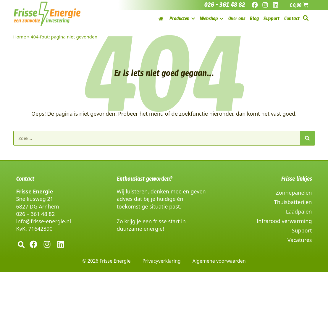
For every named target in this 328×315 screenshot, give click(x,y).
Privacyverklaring (161, 261)
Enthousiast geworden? (144, 178)
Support (302, 230)
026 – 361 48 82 (35, 213)
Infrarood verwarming (284, 220)
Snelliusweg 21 (34, 198)
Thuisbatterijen (293, 202)
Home (19, 37)
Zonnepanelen (294, 192)
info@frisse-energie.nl (43, 221)
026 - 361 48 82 (224, 4)
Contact (25, 178)
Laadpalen (299, 211)
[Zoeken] (307, 138)
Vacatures (299, 239)
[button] (306, 18)
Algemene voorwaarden (219, 261)
